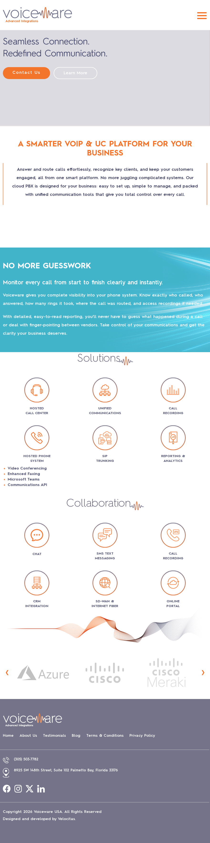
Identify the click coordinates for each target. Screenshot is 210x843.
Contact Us (26, 72)
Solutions (98, 550)
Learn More (75, 73)
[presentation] (7, 672)
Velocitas (66, 819)
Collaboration (98, 695)
